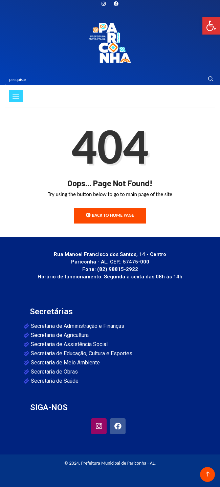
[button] (211, 26)
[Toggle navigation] (16, 96)
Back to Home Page (110, 215)
